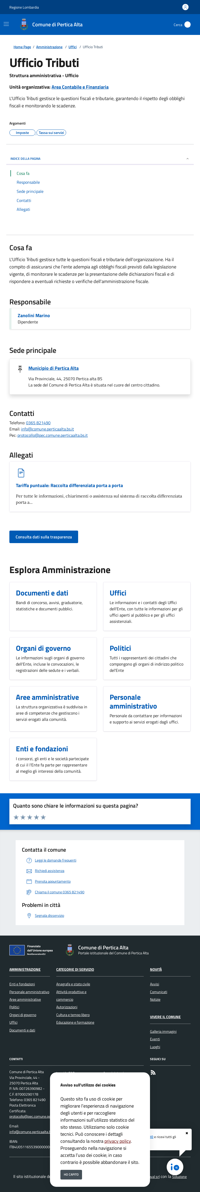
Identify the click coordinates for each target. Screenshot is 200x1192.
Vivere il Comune (165, 1017)
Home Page (22, 47)
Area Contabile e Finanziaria (80, 86)
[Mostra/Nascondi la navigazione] (6, 24)
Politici (14, 1007)
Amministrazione (49, 47)
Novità (156, 969)
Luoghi (155, 1047)
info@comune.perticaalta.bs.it (47, 429)
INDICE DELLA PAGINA (100, 158)
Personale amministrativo (29, 992)
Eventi (155, 1039)
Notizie (155, 999)
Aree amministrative (25, 999)
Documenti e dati (22, 1030)
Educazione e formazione (75, 1022)
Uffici (72, 47)
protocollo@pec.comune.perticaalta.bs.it (52, 435)
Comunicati (158, 992)
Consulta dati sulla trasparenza (44, 537)
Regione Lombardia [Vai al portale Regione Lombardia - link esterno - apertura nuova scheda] (24, 7)
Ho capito (71, 1174)
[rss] (153, 1073)
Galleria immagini (163, 1031)
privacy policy (117, 1141)
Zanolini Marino (34, 315)
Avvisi (154, 984)
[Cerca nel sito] (187, 24)
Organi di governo (22, 1015)
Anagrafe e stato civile (73, 984)
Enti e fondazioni (22, 984)
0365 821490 (38, 423)
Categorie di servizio (75, 969)
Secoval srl (151, 1176)
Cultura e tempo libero (73, 1015)
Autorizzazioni (66, 1007)
